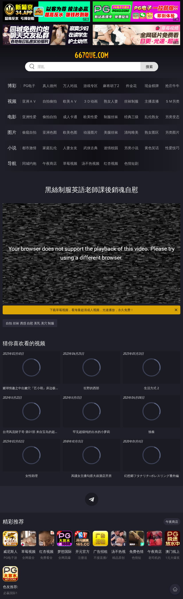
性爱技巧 (172, 147)
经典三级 (131, 116)
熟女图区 (152, 132)
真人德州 (50, 85)
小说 (12, 148)
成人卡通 (70, 116)
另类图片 (172, 132)
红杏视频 (111, 163)
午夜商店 (50, 163)
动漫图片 (90, 132)
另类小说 (131, 147)
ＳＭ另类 (172, 101)
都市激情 (29, 147)
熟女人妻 (111, 101)
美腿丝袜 (111, 132)
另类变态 (172, 116)
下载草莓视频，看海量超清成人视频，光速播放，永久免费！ (114, 310)
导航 (12, 163)
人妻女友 (70, 147)
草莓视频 (70, 163)
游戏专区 (90, 85)
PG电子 (29, 85)
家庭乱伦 (50, 147)
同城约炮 (29, 163)
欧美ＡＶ (70, 101)
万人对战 (70, 85)
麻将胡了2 (111, 85)
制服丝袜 (111, 116)
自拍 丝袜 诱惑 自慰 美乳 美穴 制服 (30, 323)
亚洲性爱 (29, 116)
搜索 (149, 66)
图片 (12, 132)
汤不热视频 (90, 163)
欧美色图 (70, 132)
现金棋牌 (152, 85)
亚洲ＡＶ (29, 101)
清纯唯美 (131, 132)
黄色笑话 (152, 147)
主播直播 (152, 101)
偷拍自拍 (50, 116)
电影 (12, 117)
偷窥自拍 (29, 132)
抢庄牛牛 (172, 85)
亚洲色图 (50, 132)
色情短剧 (131, 163)
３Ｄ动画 (90, 101)
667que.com (91, 55)
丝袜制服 (131, 101)
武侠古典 (90, 147)
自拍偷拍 (50, 101)
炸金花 (131, 85)
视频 (12, 101)
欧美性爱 (90, 116)
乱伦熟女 (152, 116)
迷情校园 (111, 147)
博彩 (12, 86)
